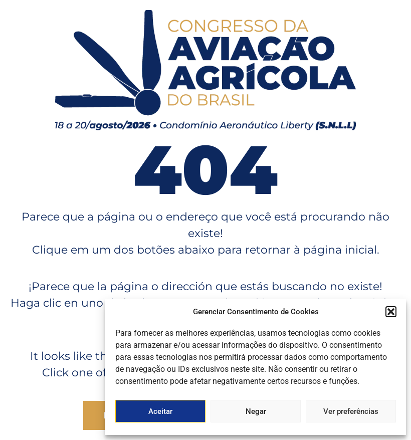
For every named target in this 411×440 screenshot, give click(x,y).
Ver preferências (350, 411)
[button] (391, 312)
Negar (256, 411)
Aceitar (160, 411)
